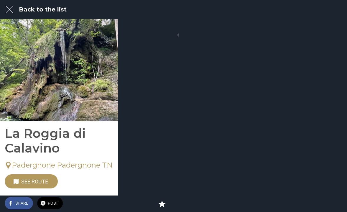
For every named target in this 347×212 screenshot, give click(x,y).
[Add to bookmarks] (335, 204)
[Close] (9, 9)
